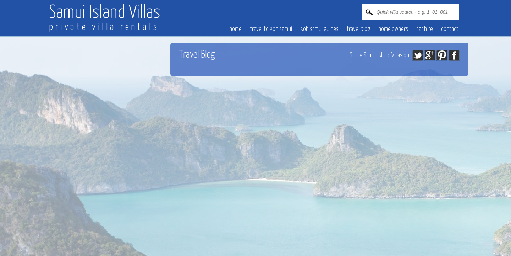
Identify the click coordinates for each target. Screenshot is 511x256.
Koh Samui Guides (319, 29)
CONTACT (449, 29)
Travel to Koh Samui (271, 29)
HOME (235, 29)
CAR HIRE (424, 29)
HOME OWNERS (393, 29)
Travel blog (358, 29)
